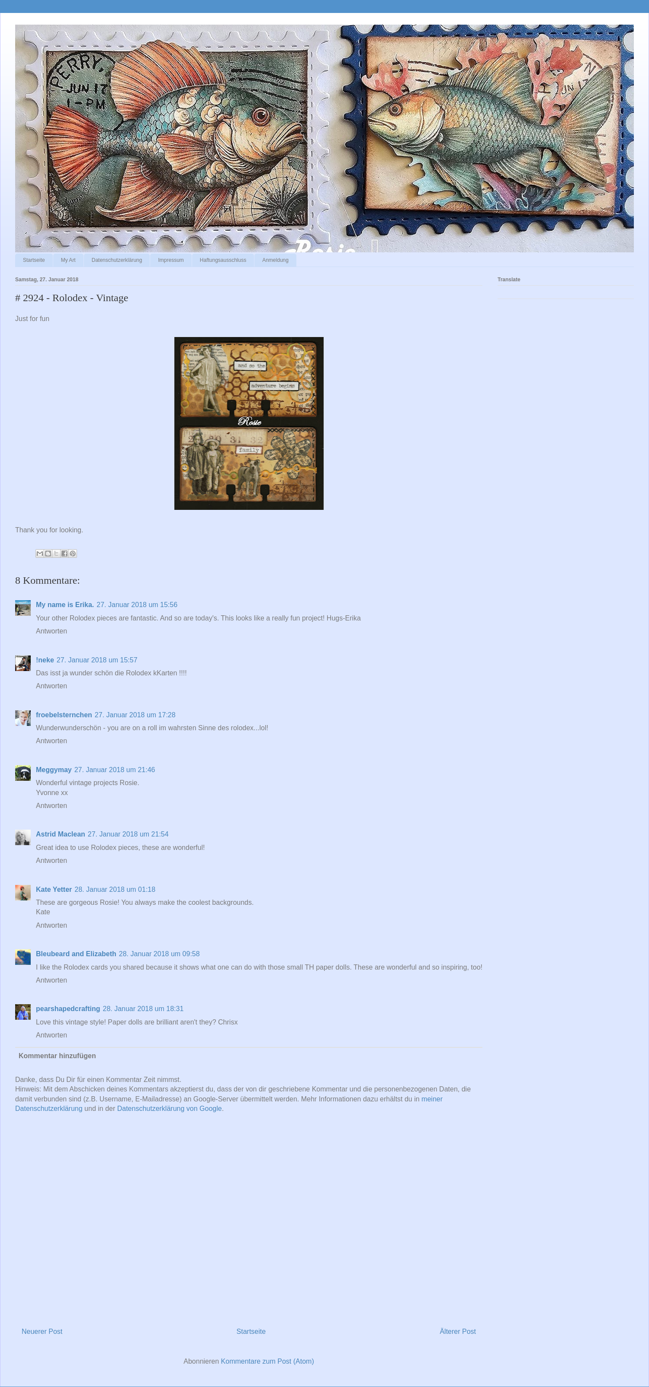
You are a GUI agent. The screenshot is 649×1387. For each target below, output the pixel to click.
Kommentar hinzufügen (57, 1055)
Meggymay (54, 769)
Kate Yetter (54, 889)
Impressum (170, 260)
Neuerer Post (42, 1331)
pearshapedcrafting (68, 1008)
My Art (68, 260)
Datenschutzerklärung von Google (169, 1108)
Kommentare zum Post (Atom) (267, 1361)
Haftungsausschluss (223, 260)
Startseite (34, 260)
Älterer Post (458, 1331)
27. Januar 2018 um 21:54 (128, 834)
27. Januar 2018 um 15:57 (97, 660)
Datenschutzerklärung (117, 260)
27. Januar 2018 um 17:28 (135, 715)
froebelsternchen (64, 715)
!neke (45, 660)
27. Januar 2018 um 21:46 (114, 769)
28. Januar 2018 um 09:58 (159, 954)
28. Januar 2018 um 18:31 (143, 1008)
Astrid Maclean (60, 834)
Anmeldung (275, 260)
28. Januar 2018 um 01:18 (114, 889)
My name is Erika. (65, 604)
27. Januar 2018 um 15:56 (136, 604)
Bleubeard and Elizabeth (76, 954)
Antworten (51, 631)
